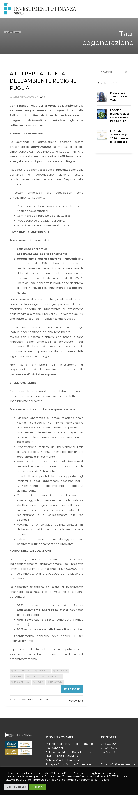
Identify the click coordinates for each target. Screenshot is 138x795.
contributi (43, 671)
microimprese (21, 682)
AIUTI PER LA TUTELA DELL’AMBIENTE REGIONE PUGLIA (43, 81)
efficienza (61, 671)
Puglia (39, 682)
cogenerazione (22, 671)
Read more (72, 689)
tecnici (42, 97)
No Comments (76, 701)
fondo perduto (53, 676)
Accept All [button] (37, 786)
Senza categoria (42, 700)
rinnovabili (56, 682)
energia (18, 676)
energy (34, 676)
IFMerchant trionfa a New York (119, 96)
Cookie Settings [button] (16, 786)
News (30, 700)
